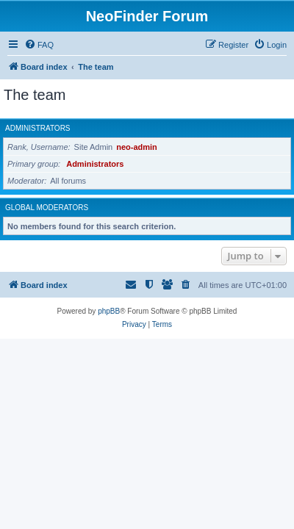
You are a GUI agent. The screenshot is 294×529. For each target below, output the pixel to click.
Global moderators (46, 208)
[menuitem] (39, 45)
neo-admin (136, 147)
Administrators (38, 128)
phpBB (109, 311)
